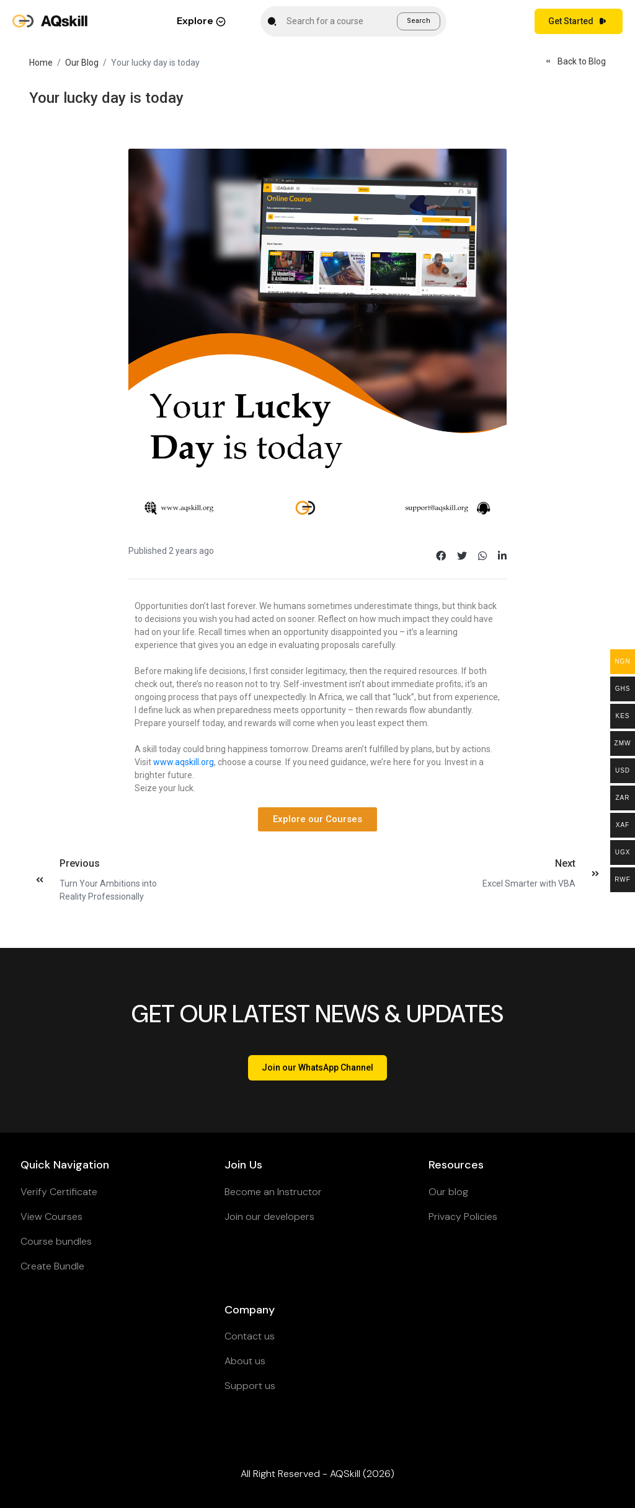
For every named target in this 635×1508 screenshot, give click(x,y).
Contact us (249, 1336)
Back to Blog (574, 61)
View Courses (51, 1216)
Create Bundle (52, 1266)
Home (41, 63)
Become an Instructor (273, 1191)
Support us (249, 1385)
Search (418, 21)
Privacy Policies (463, 1216)
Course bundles (56, 1241)
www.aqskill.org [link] (183, 762)
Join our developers (269, 1216)
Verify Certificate (58, 1191)
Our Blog (82, 63)
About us (244, 1360)
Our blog (448, 1191)
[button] (317, 819)
